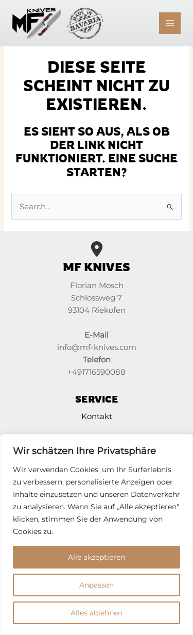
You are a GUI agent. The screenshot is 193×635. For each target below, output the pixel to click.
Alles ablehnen (96, 612)
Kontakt (96, 416)
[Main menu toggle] (170, 23)
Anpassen (96, 585)
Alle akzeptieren (96, 557)
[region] (96, 534)
